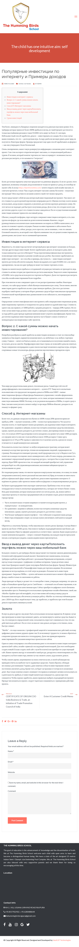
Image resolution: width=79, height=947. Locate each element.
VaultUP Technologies (62, 940)
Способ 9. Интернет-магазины (19, 106)
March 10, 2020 (9, 83)
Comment (12, 791)
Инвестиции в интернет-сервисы (20, 97)
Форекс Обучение (25, 83)
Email (10, 762)
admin (39, 83)
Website (11, 772)
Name (11, 751)
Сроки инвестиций (14, 118)
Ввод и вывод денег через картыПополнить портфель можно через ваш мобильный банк (24, 112)
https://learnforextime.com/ (30, 187)
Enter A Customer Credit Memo (58, 696)
